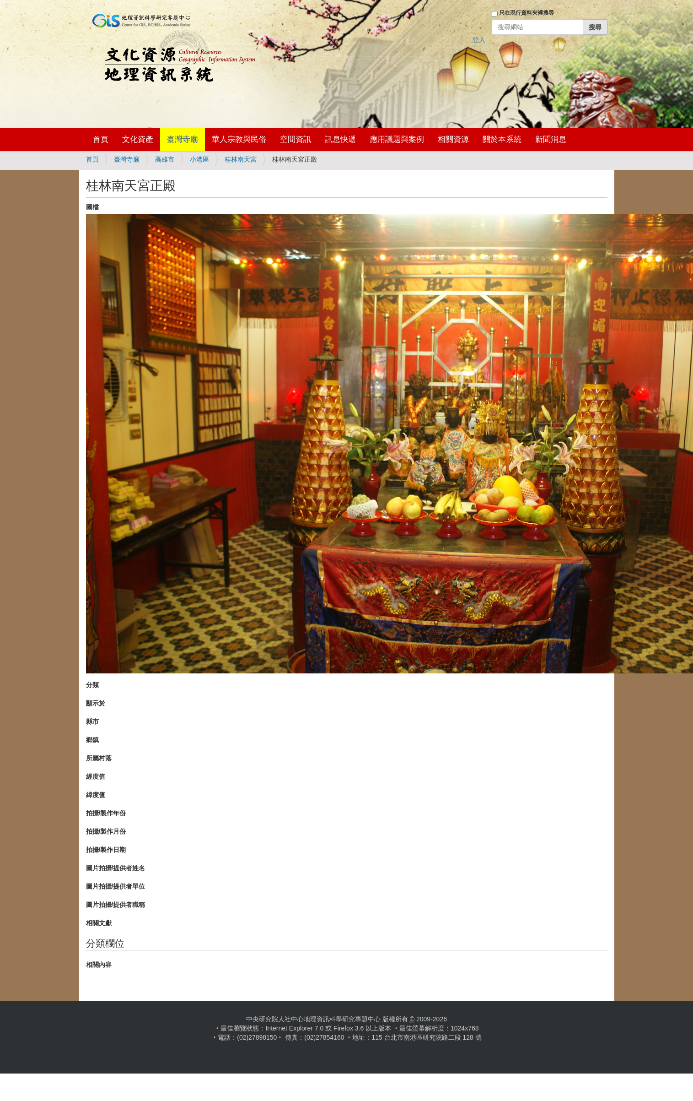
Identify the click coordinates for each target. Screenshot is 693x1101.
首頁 (100, 139)
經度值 (95, 776)
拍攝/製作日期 (106, 849)
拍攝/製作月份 (106, 831)
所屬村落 (99, 758)
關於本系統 (502, 139)
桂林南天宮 (241, 159)
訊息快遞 (340, 139)
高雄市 (164, 159)
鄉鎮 (92, 739)
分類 (92, 685)
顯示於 (95, 703)
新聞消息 (550, 139)
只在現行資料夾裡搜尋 (526, 13)
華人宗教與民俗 (239, 139)
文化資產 (137, 139)
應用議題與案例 (397, 139)
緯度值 (95, 794)
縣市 (92, 721)
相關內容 (99, 964)
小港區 (199, 159)
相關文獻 (99, 923)
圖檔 (92, 207)
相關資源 (453, 139)
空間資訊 (295, 139)
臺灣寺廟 (182, 139)
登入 (479, 39)
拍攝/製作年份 (106, 813)
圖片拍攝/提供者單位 (115, 886)
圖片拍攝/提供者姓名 (115, 868)
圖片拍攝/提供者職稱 (115, 904)
